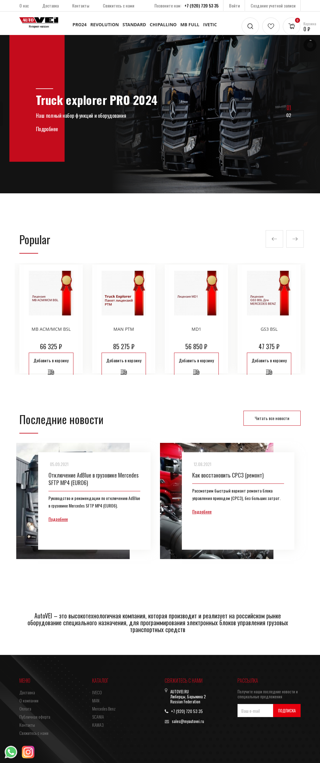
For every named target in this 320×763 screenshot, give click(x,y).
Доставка (50, 5)
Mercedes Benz (104, 708)
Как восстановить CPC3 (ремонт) (228, 475)
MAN (95, 700)
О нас (24, 5)
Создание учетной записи (273, 5)
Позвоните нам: (186, 5)
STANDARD (134, 24)
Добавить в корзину (50, 366)
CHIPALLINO (163, 24)
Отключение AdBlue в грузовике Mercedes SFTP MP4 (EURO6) (93, 479)
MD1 (196, 329)
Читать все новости (272, 418)
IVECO (97, 692)
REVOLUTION (104, 24)
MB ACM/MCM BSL (51, 329)
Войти (234, 5)
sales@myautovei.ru (188, 721)
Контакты (80, 5)
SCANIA (98, 716)
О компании (28, 700)
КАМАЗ (97, 724)
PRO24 (79, 24)
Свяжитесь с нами (118, 5)
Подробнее (58, 519)
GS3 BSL (269, 329)
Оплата (25, 708)
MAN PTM (123, 329)
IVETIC (210, 24)
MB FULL (189, 24)
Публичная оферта (34, 716)
